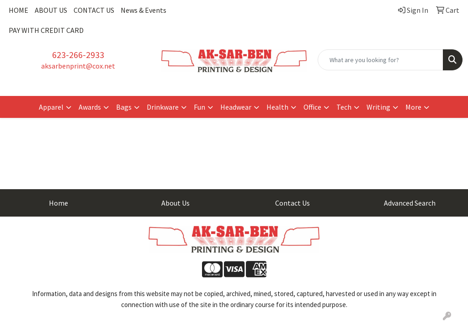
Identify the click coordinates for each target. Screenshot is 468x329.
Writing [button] (378, 106)
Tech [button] (343, 106)
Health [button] (277, 106)
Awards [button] (90, 106)
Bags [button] (124, 106)
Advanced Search (410, 202)
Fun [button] (199, 106)
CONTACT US (94, 10)
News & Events (143, 10)
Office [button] (312, 106)
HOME (18, 10)
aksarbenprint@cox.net (78, 65)
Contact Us (292, 202)
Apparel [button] (51, 106)
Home (58, 202)
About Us (175, 202)
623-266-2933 (78, 54)
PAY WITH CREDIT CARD (46, 30)
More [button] (413, 106)
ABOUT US (51, 10)
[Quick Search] (380, 59)
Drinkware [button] (163, 106)
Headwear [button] (235, 106)
